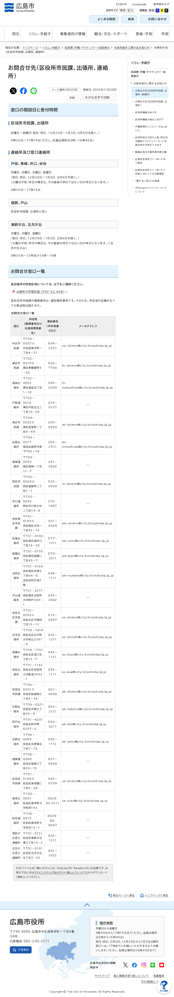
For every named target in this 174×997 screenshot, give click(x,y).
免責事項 (158, 976)
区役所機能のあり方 (146, 112)
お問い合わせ (157, 19)
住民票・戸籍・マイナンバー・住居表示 (87, 47)
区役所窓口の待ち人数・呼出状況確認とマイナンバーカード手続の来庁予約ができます (151, 141)
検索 (131, 19)
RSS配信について (152, 981)
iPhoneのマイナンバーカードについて (151, 190)
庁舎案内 (23, 950)
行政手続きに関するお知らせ (132, 47)
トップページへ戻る (157, 895)
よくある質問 (106, 19)
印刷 (72, 97)
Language (139, 4)
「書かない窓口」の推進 (147, 181)
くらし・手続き (51, 47)
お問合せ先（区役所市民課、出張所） (151, 103)
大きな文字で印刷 (97, 97)
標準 (122, 10)
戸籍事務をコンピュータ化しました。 (151, 129)
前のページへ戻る (124, 895)
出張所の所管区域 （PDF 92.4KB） (41, 291)
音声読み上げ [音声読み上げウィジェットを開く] (161, 4)
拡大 (130, 10)
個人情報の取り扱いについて (131, 976)
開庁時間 (106, 922)
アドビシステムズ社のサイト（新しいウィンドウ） (61, 872)
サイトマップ (102, 976)
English (121, 4)
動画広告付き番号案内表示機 (151, 152)
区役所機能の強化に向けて (149, 119)
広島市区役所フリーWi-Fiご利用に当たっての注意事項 (150, 172)
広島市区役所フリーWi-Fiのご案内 (150, 161)
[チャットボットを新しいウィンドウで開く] (163, 993)
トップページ (30, 47)
